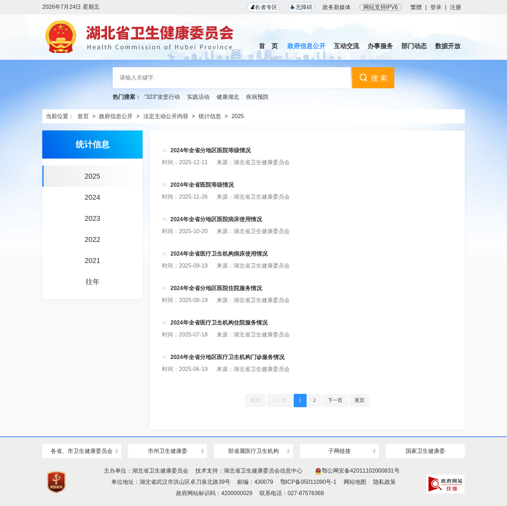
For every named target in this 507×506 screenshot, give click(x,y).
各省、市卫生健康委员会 (82, 451)
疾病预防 (257, 97)
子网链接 (339, 451)
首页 (83, 116)
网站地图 (355, 482)
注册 (455, 7)
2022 (92, 239)
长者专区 (263, 7)
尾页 (359, 400)
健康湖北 (228, 97)
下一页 (335, 400)
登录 (436, 7)
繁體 (416, 7)
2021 (92, 260)
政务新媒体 (337, 7)
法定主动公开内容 (165, 116)
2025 (237, 116)
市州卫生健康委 (167, 451)
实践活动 (198, 97)
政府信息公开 (116, 116)
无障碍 (301, 7)
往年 (93, 282)
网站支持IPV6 (380, 7)
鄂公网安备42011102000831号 (357, 471)
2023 (92, 218)
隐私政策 (384, 482)
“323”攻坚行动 (162, 97)
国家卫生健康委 (425, 451)
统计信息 (210, 116)
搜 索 (373, 77)
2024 (92, 197)
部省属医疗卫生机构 (253, 451)
